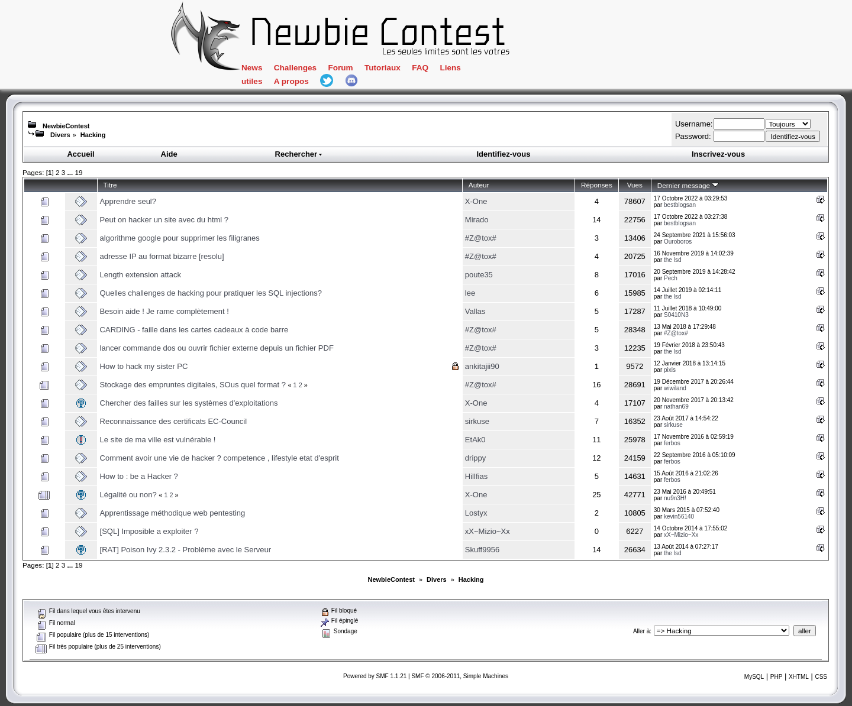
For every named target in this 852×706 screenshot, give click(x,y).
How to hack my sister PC (144, 366)
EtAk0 (475, 439)
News (251, 67)
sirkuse (477, 421)
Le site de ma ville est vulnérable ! (158, 439)
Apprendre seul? (128, 201)
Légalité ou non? (128, 494)
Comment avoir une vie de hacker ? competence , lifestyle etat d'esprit (219, 458)
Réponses (596, 185)
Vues (635, 185)
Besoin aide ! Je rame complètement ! (164, 311)
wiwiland (675, 388)
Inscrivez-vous (718, 154)
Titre (110, 185)
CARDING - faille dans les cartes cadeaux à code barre (194, 329)
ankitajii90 (482, 366)
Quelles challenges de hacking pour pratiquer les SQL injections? (211, 293)
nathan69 (676, 406)
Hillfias (476, 476)
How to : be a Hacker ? (139, 476)
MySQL (754, 676)
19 (78, 172)
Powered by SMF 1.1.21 (374, 676)
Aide (169, 154)
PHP (776, 676)
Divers (60, 134)
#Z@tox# (480, 238)
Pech (670, 278)
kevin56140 (679, 516)
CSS (821, 676)
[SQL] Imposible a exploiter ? (149, 531)
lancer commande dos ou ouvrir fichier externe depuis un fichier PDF (217, 348)
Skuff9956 (482, 549)
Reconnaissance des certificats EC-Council (173, 421)
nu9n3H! (675, 498)
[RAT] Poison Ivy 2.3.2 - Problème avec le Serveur (186, 549)
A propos (291, 81)
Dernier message (688, 185)
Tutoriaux (382, 67)
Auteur (479, 185)
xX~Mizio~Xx (487, 531)
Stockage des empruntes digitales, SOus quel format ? (193, 384)
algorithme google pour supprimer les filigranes (180, 238)
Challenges (295, 67)
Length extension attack (140, 274)
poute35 (479, 274)
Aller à (641, 631)
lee (470, 293)
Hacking (93, 134)
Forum (340, 67)
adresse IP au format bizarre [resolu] (162, 256)
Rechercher (299, 154)
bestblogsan (680, 205)
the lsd (672, 260)
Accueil (80, 154)
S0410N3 (676, 315)
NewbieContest (66, 125)
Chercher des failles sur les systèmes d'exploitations (189, 403)
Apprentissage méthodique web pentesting (173, 513)
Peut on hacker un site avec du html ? (164, 219)
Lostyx (476, 513)
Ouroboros (678, 241)
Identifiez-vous (503, 154)
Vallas (475, 311)
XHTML (799, 676)
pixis (670, 370)
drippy (475, 458)
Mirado (477, 219)
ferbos (672, 443)
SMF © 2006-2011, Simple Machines (459, 676)
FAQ (420, 67)
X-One (476, 201)
